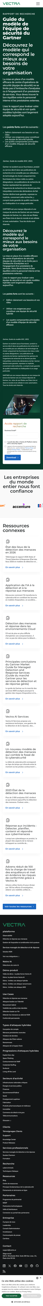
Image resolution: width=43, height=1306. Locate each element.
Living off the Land (9, 1072)
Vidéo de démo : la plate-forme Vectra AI (17, 974)
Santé (5, 1096)
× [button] (40, 1278)
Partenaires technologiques (12, 1206)
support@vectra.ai (9, 1250)
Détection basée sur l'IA (11, 1012)
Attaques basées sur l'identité (13, 1002)
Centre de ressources (10, 1184)
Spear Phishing (8, 1058)
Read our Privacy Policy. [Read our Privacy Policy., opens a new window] (24, 1292)
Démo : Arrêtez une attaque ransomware (17, 984)
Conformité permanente (11, 1018)
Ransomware (7, 1042)
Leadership (7, 1225)
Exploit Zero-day (8, 1055)
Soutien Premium (9, 1155)
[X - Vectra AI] (9, 1265)
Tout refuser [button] (32, 1296)
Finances (6, 1089)
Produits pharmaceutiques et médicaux (17, 1106)
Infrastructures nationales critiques (15, 1083)
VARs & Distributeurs (10, 1209)
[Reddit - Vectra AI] (31, 1265)
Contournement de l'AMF (11, 1062)
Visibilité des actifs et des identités (15, 1008)
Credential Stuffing (9, 1065)
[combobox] (37, 1278)
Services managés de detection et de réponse (21, 947)
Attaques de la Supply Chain (13, 1046)
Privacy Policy (16, 449)
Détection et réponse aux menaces (15, 939)
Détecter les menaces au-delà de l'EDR (16, 1015)
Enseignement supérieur (11, 1099)
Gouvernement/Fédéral (11, 1093)
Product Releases (9, 1143)
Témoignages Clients (12, 1131)
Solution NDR (7, 952)
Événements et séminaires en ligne (15, 1190)
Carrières (6, 1239)
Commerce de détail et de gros (13, 1113)
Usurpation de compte (10, 1029)
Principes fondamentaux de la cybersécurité (18, 1187)
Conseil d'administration (11, 1229)
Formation (6, 1159)
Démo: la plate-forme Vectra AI (14, 977)
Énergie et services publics (12, 1086)
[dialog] (21, 1290)
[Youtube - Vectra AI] (20, 1265)
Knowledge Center (9, 1139)
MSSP (5, 1203)
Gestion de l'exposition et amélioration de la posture (21, 943)
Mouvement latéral (9, 1005)
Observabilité (7, 936)
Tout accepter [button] (11, 1296)
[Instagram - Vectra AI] (26, 1265)
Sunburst (6, 1068)
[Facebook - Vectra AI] (15, 1265)
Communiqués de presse (11, 1235)
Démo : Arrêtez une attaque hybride (15, 981)
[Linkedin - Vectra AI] (4, 1265)
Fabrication (7, 1102)
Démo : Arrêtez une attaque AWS (14, 987)
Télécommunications (10, 1116)
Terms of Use (29, 448)
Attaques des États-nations (12, 1039)
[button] (21, 1301)
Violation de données (10, 1036)
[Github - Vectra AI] (37, 1265)
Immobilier (6, 1109)
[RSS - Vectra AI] (4, 1271)
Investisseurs (7, 1232)
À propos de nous (9, 1222)
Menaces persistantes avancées (14, 1033)
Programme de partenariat (12, 1199)
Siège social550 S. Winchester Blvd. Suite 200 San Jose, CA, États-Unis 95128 (20, 1256)
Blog (4, 1180)
